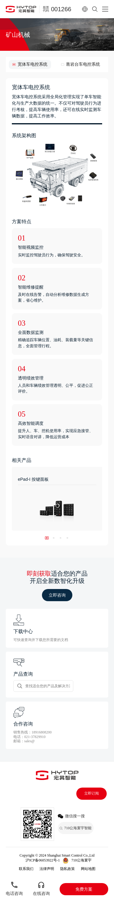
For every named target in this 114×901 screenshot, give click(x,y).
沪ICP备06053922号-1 (43, 860)
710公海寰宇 (81, 860)
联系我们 (26, 869)
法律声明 (47, 869)
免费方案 (83, 889)
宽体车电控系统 (32, 64)
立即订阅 (91, 793)
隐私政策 (67, 869)
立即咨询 (57, 595)
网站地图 (88, 869)
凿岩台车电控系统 (83, 64)
